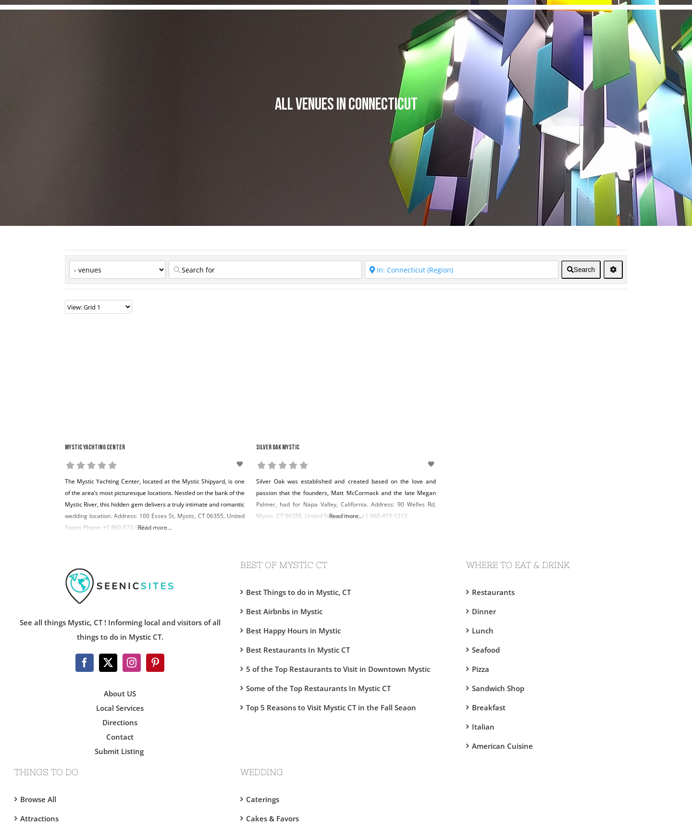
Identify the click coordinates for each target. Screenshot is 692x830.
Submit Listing (120, 751)
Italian (483, 726)
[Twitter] (108, 663)
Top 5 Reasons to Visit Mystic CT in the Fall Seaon (331, 707)
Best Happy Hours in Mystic (293, 630)
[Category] (117, 269)
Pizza (480, 669)
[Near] (461, 269)
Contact (120, 737)
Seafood (486, 650)
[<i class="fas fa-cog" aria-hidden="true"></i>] (613, 269)
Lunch (483, 630)
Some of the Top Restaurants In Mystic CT (318, 688)
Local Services (120, 708)
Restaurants (493, 592)
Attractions (39, 818)
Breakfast (489, 707)
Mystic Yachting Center (95, 447)
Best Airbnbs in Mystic (284, 611)
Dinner (484, 611)
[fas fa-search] (581, 269)
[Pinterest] (155, 663)
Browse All (38, 799)
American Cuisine (502, 746)
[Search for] (265, 269)
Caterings (262, 799)
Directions (119, 722)
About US (120, 693)
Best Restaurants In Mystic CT (298, 650)
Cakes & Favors (272, 818)
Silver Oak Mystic (277, 447)
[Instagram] (132, 663)
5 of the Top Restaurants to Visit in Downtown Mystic (338, 669)
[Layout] (98, 307)
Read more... (155, 527)
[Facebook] (84, 663)
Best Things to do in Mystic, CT (298, 592)
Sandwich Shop (498, 688)
